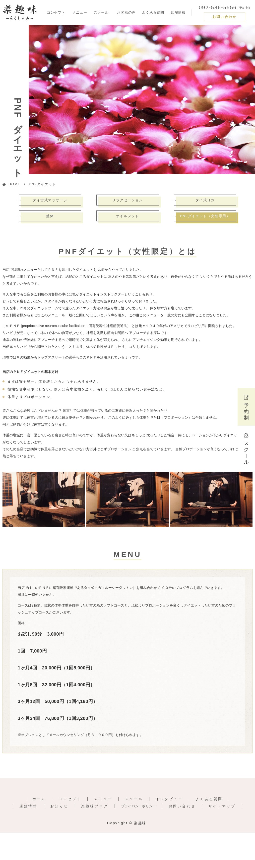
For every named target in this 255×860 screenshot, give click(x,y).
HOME (14, 184)
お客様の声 (126, 12)
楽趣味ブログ (94, 806)
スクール (134, 799)
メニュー (103, 799)
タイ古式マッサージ (50, 200)
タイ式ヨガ (205, 200)
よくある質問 (153, 12)
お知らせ (59, 806)
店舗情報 (178, 12)
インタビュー (169, 799)
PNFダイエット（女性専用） (205, 216)
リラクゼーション (127, 200)
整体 (50, 216)
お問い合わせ (224, 17)
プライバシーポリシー (138, 806)
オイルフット (127, 216)
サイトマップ (222, 806)
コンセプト (56, 12)
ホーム (39, 799)
